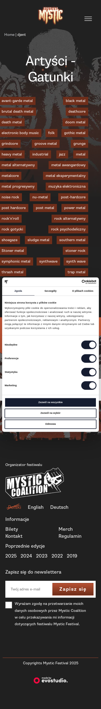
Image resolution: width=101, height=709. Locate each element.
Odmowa (50, 424)
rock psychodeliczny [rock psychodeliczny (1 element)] (68, 229)
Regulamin (70, 536)
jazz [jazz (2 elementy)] (62, 154)
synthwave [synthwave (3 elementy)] (48, 261)
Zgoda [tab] (18, 291)
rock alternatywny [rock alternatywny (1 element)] (70, 218)
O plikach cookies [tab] (83, 291)
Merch (66, 529)
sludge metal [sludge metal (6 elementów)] (38, 240)
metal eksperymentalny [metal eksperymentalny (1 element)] (66, 175)
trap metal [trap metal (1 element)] (77, 272)
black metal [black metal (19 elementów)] (76, 100)
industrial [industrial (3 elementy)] (40, 154)
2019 (72, 556)
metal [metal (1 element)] (81, 154)
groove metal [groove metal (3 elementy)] (45, 143)
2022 (57, 556)
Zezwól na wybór (51, 413)
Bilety (11, 529)
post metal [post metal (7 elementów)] (45, 208)
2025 (11, 556)
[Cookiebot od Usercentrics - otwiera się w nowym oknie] (73, 282)
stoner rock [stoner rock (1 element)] (75, 250)
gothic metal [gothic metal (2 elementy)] (75, 133)
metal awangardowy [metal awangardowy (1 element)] (68, 165)
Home (9, 34)
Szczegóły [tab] (50, 291)
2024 (26, 556)
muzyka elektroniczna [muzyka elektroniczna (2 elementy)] (67, 186)
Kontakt (13, 536)
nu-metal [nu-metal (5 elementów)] (40, 197)
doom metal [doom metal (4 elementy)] (75, 122)
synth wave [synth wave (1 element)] (76, 261)
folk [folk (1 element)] (51, 133)
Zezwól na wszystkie (50, 402)
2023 (42, 556)
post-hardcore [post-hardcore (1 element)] (73, 197)
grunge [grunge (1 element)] (79, 143)
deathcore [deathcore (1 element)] (77, 111)
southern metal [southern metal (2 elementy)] (72, 240)
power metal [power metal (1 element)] (75, 208)
